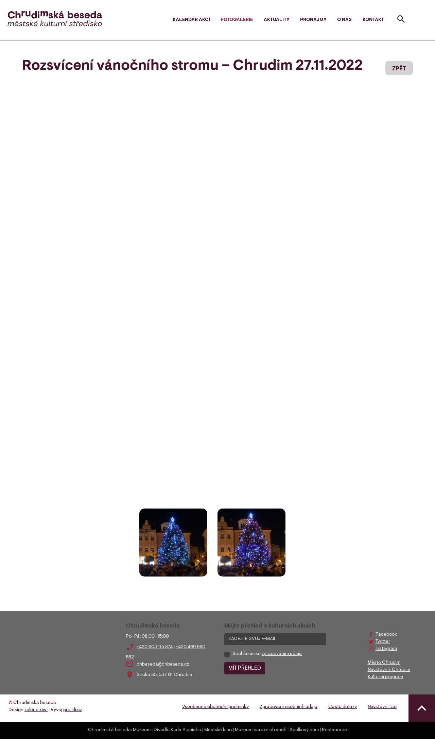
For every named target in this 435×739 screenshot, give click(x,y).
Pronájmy (313, 20)
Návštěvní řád (382, 707)
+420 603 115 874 (155, 647)
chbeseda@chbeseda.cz (163, 664)
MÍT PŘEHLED (244, 668)
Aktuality (276, 20)
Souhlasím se (267, 654)
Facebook (386, 634)
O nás (344, 20)
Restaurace (334, 730)
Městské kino (218, 730)
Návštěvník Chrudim (389, 670)
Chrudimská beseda (109, 730)
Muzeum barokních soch (260, 730)
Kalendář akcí (191, 20)
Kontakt (373, 20)
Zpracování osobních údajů (288, 707)
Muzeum (142, 730)
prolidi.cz (72, 710)
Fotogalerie (237, 20)
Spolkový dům (304, 730)
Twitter (383, 641)
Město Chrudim (384, 662)
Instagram (386, 649)
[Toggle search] (401, 20)
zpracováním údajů (282, 654)
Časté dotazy (342, 707)
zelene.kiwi (36, 710)
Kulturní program (385, 677)
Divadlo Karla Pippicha (177, 730)
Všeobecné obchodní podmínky (215, 707)
